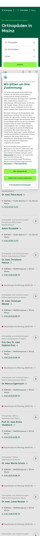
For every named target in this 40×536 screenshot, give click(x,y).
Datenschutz (8, 85)
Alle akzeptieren (20, 102)
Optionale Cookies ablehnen (20, 108)
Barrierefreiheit (21, 94)
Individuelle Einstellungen (20, 115)
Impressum (8, 94)
